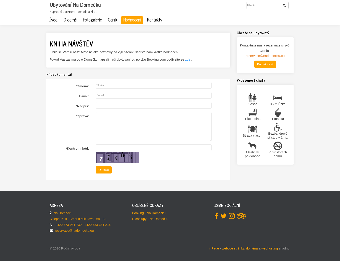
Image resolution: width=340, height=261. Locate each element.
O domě (70, 19)
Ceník (112, 19)
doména (252, 248)
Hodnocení (132, 19)
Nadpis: (82, 106)
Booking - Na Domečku (148, 213)
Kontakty (154, 19)
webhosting (270, 248)
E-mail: (84, 96)
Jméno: (82, 86)
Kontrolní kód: (77, 148)
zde (188, 59)
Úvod (53, 19)
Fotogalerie (92, 19)
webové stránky (233, 248)
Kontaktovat (265, 64)
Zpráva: (82, 116)
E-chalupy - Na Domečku (150, 219)
